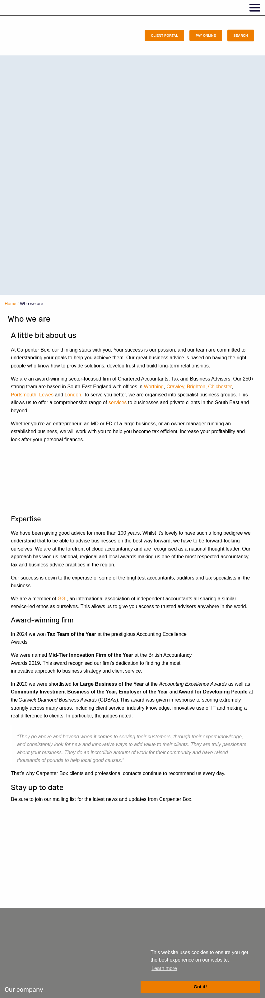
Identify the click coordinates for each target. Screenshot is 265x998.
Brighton (196, 386)
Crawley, (175, 386)
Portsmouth (23, 394)
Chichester (220, 386)
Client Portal (164, 35)
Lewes (46, 394)
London (73, 394)
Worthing (154, 386)
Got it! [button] (200, 986)
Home (10, 303)
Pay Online (206, 35)
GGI (62, 598)
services (118, 402)
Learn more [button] (164, 968)
